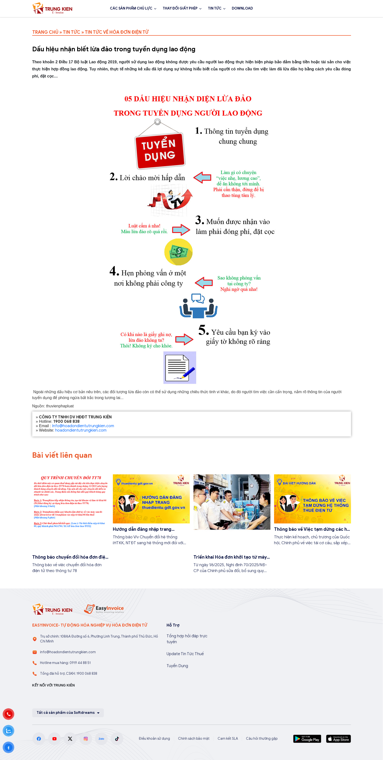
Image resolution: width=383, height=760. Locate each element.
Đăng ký (337, 8)
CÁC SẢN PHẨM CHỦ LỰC (131, 8)
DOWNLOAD (242, 8)
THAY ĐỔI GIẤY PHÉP (180, 8)
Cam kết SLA (228, 739)
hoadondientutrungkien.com (80, 430)
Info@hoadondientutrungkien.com (83, 425)
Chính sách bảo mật (194, 739)
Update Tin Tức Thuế (185, 653)
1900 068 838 (302, 8)
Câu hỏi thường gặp (262, 739)
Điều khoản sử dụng (154, 739)
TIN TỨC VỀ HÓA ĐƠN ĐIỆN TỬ (117, 32)
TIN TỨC (215, 8)
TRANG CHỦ (45, 32)
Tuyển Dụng (177, 665)
